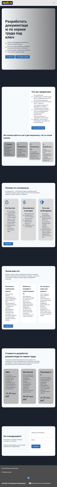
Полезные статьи (6, 472)
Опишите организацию (38, 432)
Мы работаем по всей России (10, 468)
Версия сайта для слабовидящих (40, 483)
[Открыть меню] (54, 3)
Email (33, 440)
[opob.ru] (7, 3)
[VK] (28, 477)
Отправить (36, 446)
